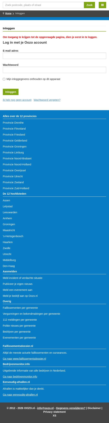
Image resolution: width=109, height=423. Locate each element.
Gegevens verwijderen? (70, 408)
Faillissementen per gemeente (20, 307)
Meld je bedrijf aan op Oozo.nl (20, 295)
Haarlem (8, 242)
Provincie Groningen (15, 146)
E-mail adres (10, 50)
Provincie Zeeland (13, 182)
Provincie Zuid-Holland (16, 188)
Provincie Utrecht (13, 176)
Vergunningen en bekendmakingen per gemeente (31, 313)
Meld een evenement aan (17, 289)
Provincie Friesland (14, 134)
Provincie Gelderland (15, 140)
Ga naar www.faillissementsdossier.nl (24, 358)
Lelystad (8, 206)
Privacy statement (54, 411)
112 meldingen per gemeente (20, 319)
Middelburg (9, 260)
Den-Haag (9, 266)
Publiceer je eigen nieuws (18, 283)
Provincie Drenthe (13, 122)
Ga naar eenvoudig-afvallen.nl (20, 394)
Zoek (89, 5)
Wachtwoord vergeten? (47, 99)
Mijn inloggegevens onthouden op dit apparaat (33, 79)
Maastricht (9, 230)
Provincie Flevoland (14, 128)
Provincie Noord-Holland (17, 164)
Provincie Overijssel (14, 170)
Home (8, 13)
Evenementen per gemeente (19, 337)
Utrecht (7, 254)
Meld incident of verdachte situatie (22, 277)
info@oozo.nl (45, 408)
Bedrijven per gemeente (17, 331)
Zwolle (6, 248)
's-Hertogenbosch (13, 236)
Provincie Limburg (13, 152)
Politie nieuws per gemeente (19, 325)
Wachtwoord (10, 64)
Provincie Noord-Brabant (17, 158)
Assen (6, 200)
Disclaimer (94, 408)
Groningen (9, 224)
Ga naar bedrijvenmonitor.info (20, 376)
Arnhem (7, 218)
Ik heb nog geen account (17, 99)
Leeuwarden (10, 212)
